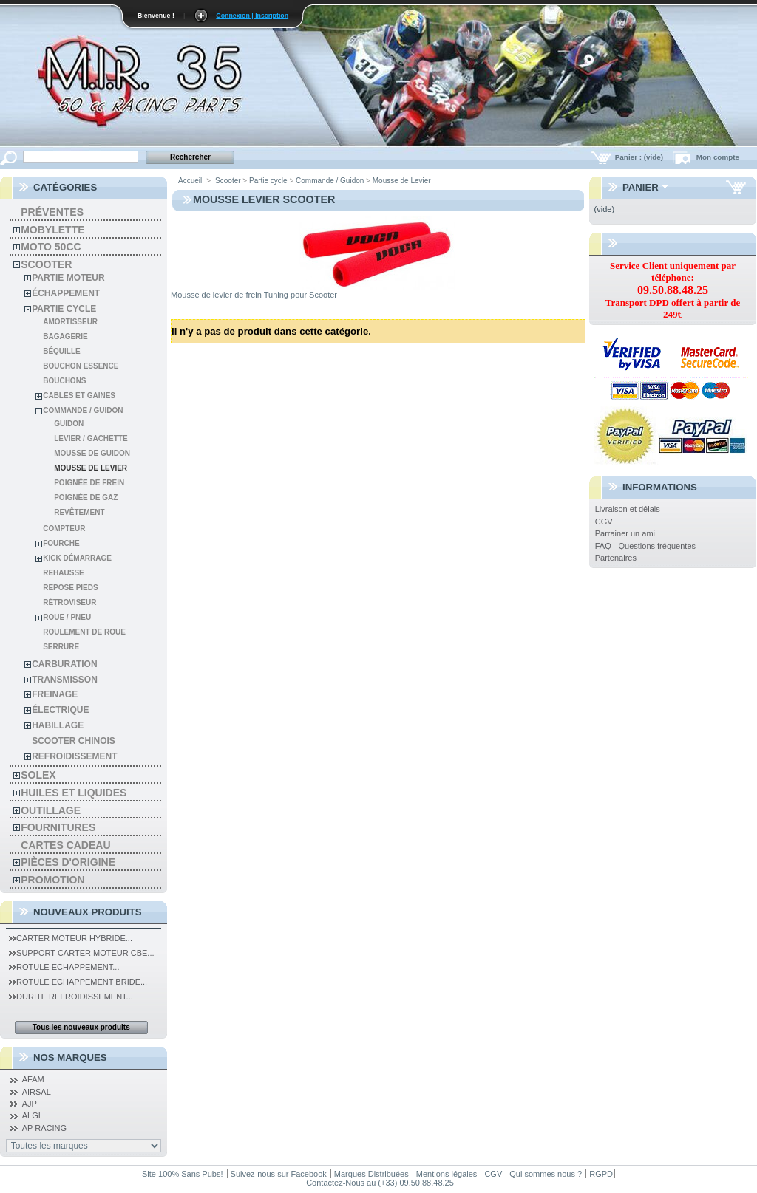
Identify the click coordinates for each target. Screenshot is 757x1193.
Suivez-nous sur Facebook (279, 1173)
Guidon (69, 424)
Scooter (46, 264)
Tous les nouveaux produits (81, 1027)
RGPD (601, 1173)
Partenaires (616, 557)
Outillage (51, 810)
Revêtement (79, 512)
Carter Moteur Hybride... (70, 938)
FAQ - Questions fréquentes (645, 545)
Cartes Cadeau (65, 845)
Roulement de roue (84, 632)
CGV (604, 521)
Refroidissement (74, 756)
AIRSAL (36, 1091)
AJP (29, 1103)
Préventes (52, 212)
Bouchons (64, 381)
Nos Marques (70, 1057)
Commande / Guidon (83, 410)
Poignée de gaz (86, 497)
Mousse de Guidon (92, 453)
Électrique (60, 710)
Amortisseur (70, 322)
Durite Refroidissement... (71, 996)
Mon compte (717, 157)
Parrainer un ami (625, 533)
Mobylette (52, 230)
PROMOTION (52, 880)
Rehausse (63, 573)
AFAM (33, 1079)
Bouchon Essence (80, 366)
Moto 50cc (51, 247)
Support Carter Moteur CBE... (81, 952)
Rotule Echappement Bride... (78, 981)
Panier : (640, 157)
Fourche (61, 543)
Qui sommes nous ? (545, 1173)
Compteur (64, 528)
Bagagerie (65, 336)
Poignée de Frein (89, 483)
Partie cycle (64, 309)
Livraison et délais (627, 509)
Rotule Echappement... (64, 967)
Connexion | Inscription (252, 15)
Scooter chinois (73, 741)
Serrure (61, 647)
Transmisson (65, 679)
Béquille (62, 351)
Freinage (55, 694)
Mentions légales (447, 1173)
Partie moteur (68, 278)
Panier (640, 187)
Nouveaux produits (87, 911)
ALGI (31, 1115)
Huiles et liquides (73, 793)
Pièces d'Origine (68, 862)
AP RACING (44, 1128)
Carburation (64, 664)
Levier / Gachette (90, 438)
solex (38, 775)
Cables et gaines (79, 396)
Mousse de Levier (90, 468)
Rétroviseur (69, 602)
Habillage (58, 725)
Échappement (66, 293)
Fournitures (58, 827)
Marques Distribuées (371, 1173)
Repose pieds (70, 588)
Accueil (190, 181)
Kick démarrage (77, 558)
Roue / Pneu (67, 617)
